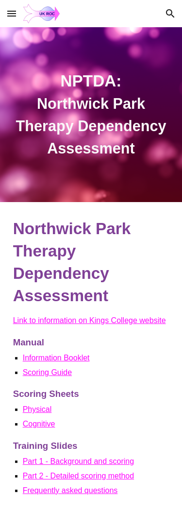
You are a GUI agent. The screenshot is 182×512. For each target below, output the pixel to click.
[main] (91, 114)
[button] (11, 13)
